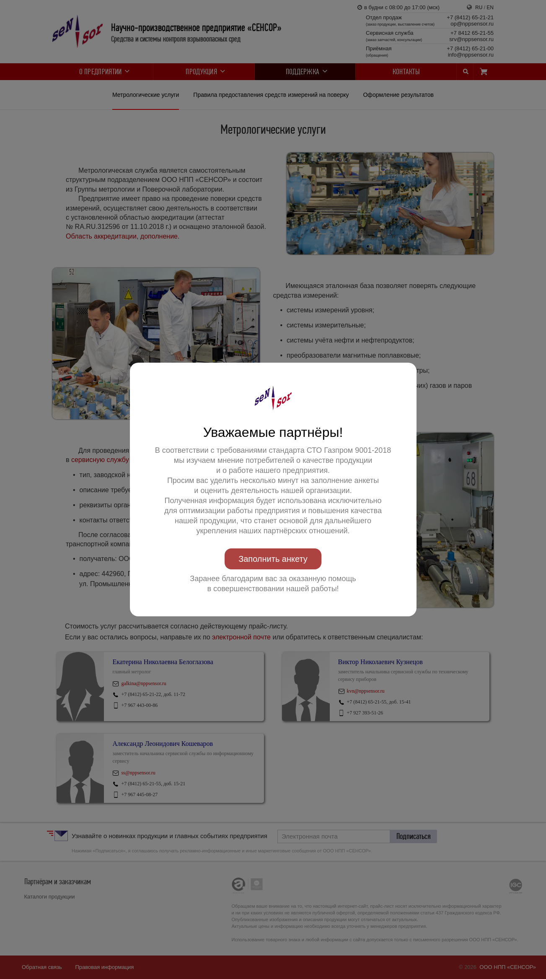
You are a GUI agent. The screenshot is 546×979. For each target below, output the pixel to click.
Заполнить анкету (273, 559)
